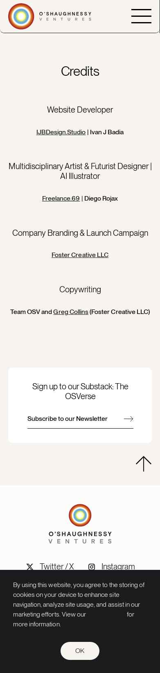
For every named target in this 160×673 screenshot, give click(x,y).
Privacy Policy (106, 614)
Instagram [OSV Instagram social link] (118, 566)
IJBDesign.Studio (61, 132)
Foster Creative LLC (80, 255)
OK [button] (79, 651)
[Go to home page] (49, 16)
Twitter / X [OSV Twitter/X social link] (57, 566)
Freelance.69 (61, 198)
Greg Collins (70, 312)
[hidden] (143, 464)
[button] (141, 16)
